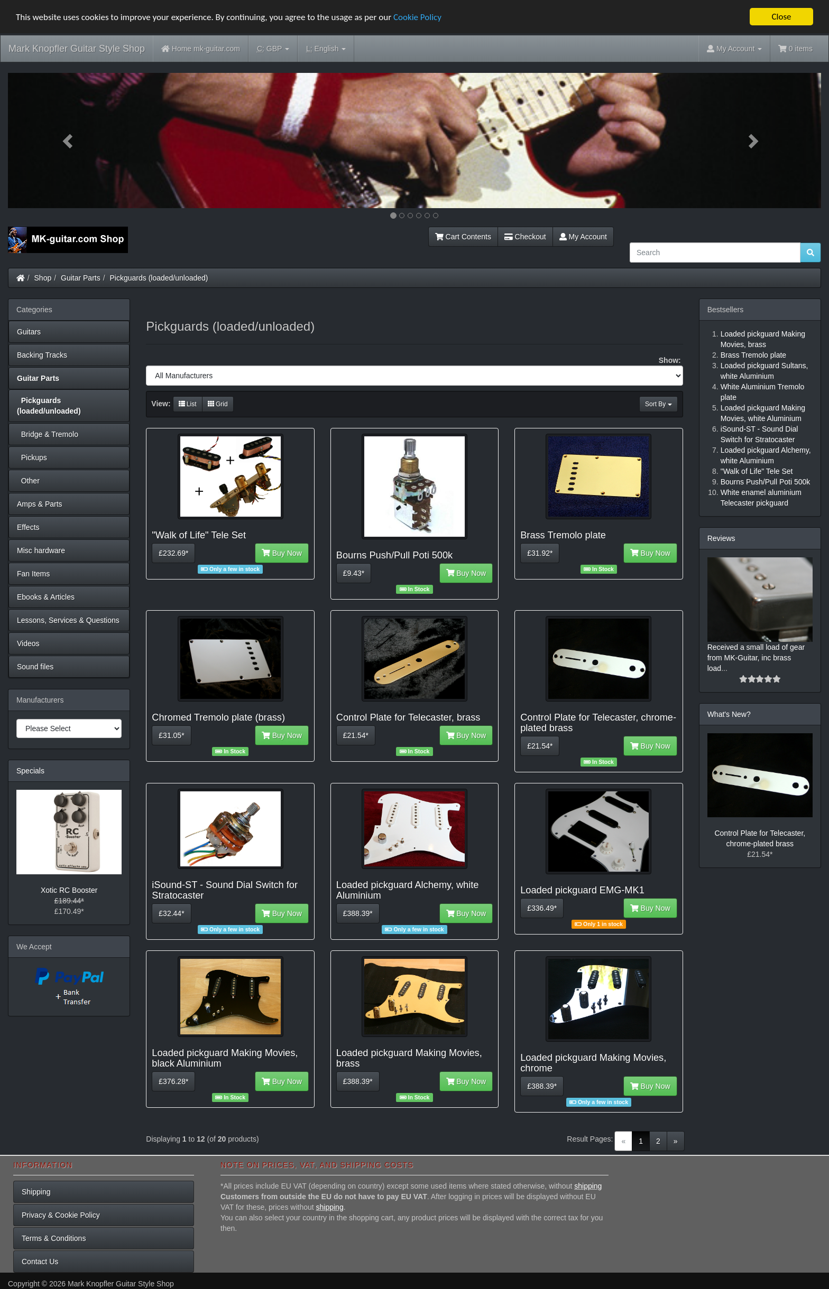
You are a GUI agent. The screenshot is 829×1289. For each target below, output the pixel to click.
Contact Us (40, 1261)
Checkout (525, 236)
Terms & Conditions (54, 1238)
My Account (583, 236)
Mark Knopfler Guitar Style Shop (76, 48)
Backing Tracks (42, 355)
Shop (43, 278)
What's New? (729, 714)
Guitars (29, 332)
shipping (588, 1186)
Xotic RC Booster (69, 890)
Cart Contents (463, 236)
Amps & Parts (39, 504)
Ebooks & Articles (46, 597)
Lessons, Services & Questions (68, 620)
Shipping (36, 1192)
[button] (69, 140)
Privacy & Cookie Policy (61, 1215)
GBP (273, 48)
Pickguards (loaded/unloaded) (159, 278)
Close (781, 16)
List (188, 404)
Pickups (32, 457)
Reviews (721, 538)
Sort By (658, 404)
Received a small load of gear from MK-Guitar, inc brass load (756, 657)
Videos (28, 643)
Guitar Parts (80, 278)
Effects (28, 527)
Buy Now (282, 553)
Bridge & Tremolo (47, 434)
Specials (30, 771)
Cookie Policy (417, 16)
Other (28, 481)
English (326, 48)
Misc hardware (41, 550)
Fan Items (33, 573)
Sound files (35, 666)
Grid (218, 404)
